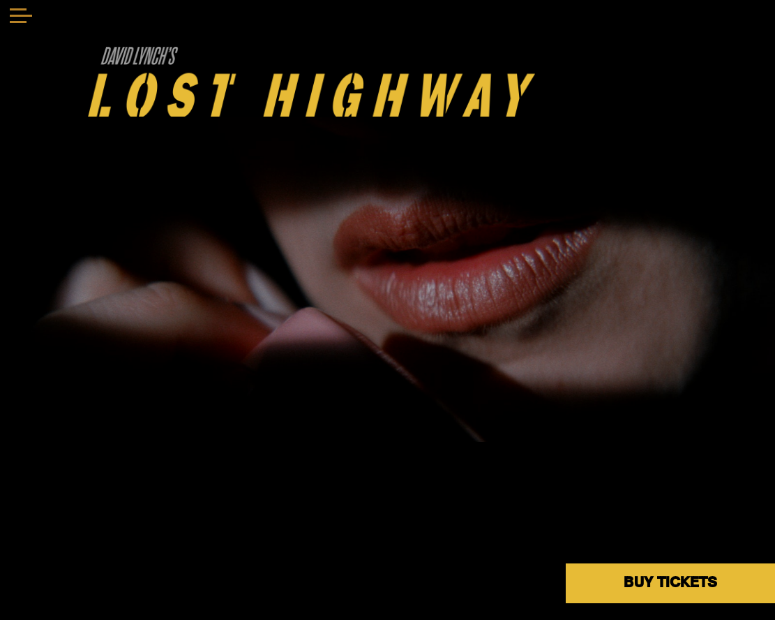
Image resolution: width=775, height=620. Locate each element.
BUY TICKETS (670, 582)
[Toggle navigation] (21, 17)
